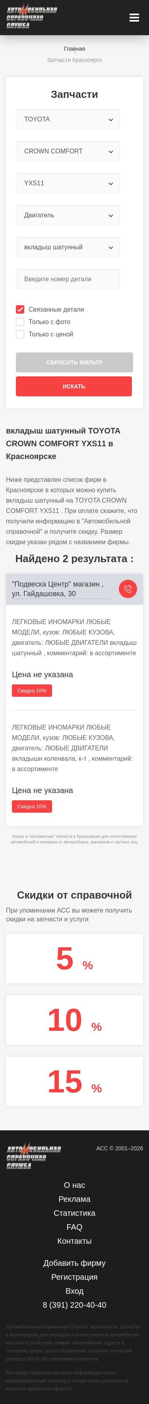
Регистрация (74, 1277)
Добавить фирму (74, 1263)
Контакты (74, 1241)
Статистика (74, 1213)
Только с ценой (45, 334)
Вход (74, 1291)
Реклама (74, 1199)
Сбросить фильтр (74, 362)
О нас (74, 1185)
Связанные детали (50, 309)
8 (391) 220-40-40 (74, 1305)
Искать (74, 386)
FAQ (74, 1227)
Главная (74, 49)
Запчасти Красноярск (74, 60)
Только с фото (43, 321)
